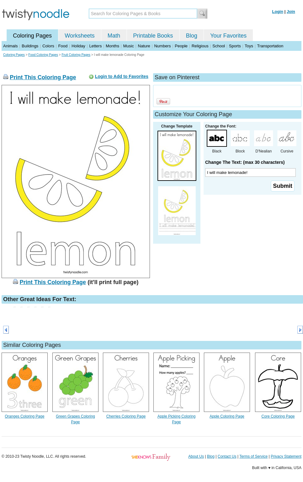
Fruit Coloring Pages (76, 55)
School (218, 46)
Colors (48, 46)
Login (277, 11)
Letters (95, 46)
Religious (200, 46)
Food (63, 46)
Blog (191, 36)
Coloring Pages (32, 36)
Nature (144, 46)
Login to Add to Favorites (121, 76)
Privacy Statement (286, 456)
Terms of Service (253, 456)
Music (128, 46)
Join (291, 11)
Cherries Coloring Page (126, 416)
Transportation (270, 46)
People (181, 46)
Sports (235, 46)
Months (112, 46)
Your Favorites (228, 36)
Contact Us (227, 456)
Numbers (162, 46)
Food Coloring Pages (43, 55)
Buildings (30, 46)
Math (114, 36)
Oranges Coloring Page (24, 416)
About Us (196, 456)
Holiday (78, 46)
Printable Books (153, 36)
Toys (249, 46)
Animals (10, 46)
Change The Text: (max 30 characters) (245, 162)
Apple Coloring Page (227, 416)
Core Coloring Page (277, 416)
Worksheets (80, 36)
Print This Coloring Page (43, 77)
